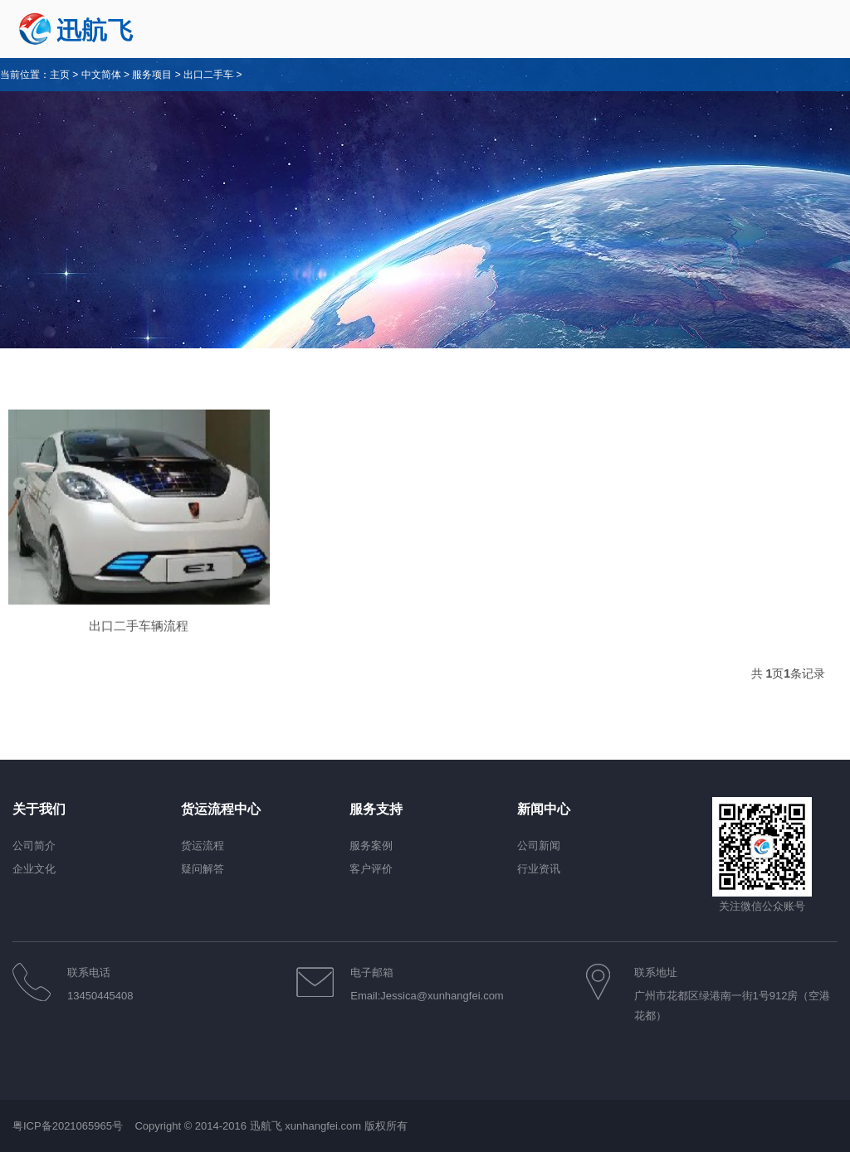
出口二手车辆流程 (138, 639)
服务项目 (152, 74)
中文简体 (101, 74)
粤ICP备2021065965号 (69, 1126)
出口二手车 (208, 74)
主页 (60, 74)
